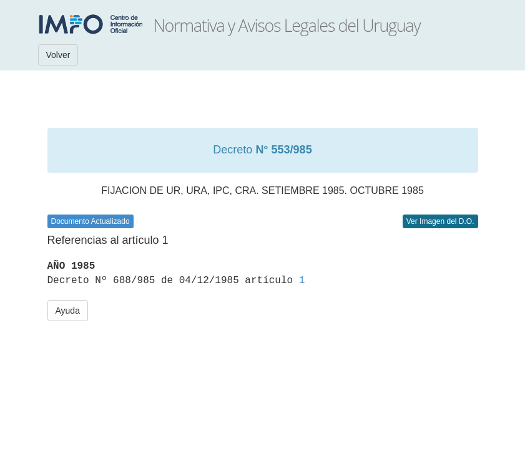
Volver (58, 55)
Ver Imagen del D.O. (440, 221)
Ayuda (68, 311)
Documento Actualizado (90, 221)
